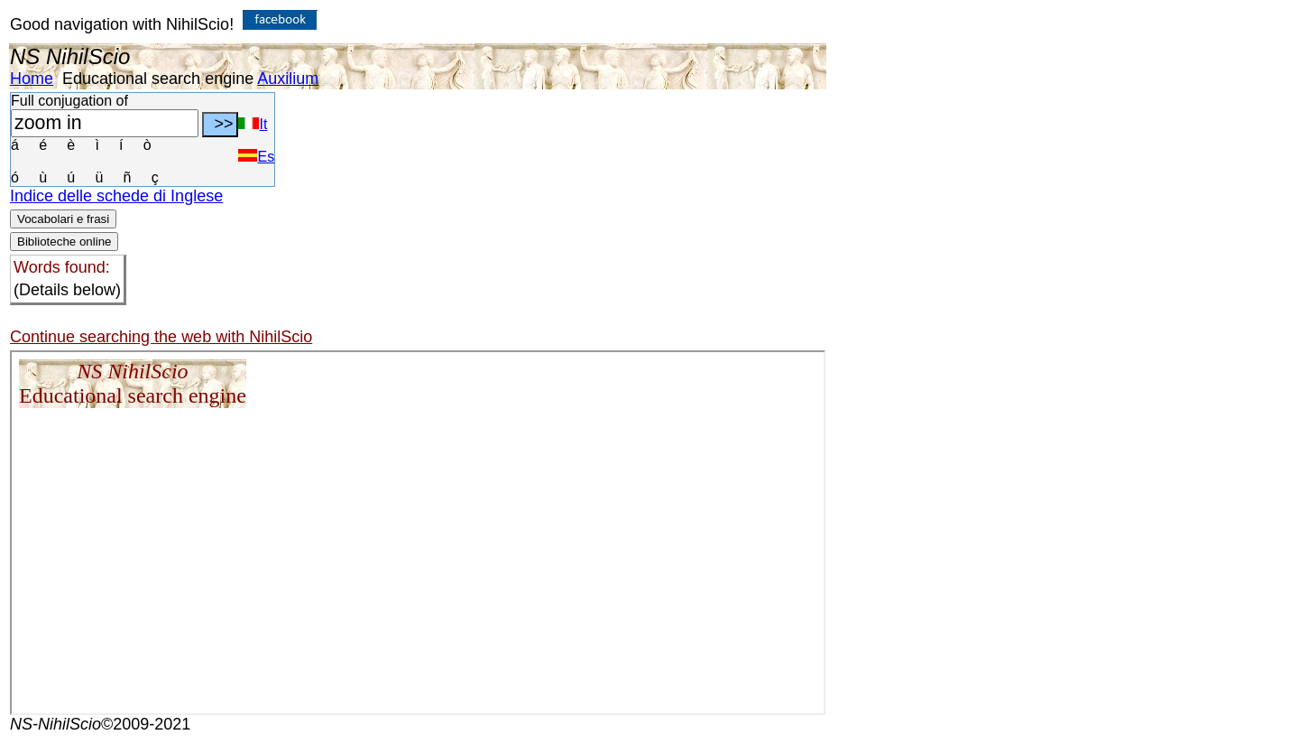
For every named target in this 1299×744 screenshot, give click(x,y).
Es (256, 156)
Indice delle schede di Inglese (116, 196)
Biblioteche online (64, 241)
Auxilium (287, 79)
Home (31, 79)
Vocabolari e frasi (63, 219)
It (252, 124)
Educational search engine (157, 79)
